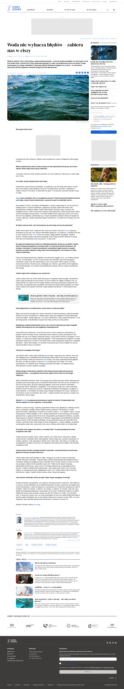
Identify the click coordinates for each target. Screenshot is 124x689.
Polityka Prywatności (103, 126)
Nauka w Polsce (96, 1)
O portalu (17, 684)
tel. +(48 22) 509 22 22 (35, 658)
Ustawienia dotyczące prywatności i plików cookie (70, 684)
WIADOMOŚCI (95, 165)
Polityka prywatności (38, 684)
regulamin (101, 116)
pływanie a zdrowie (51, 544)
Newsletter (26, 684)
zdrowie (36, 504)
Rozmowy (50, 10)
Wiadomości (31, 10)
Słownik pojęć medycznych (15, 660)
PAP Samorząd (86, 1)
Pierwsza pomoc (104, 38)
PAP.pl (59, 1)
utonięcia (19, 544)
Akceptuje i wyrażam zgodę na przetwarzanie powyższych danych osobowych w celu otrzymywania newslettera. (104, 118)
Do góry (113, 678)
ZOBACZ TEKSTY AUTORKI (74, 540)
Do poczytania (70, 10)
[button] (114, 10)
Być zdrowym (94, 38)
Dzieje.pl (104, 1)
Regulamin (50, 684)
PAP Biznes (66, 1)
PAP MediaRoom (76, 1)
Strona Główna (84, 38)
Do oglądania (91, 10)
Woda (18, 198)
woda (68, 230)
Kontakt (9, 684)
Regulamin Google (96, 128)
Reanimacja (113, 38)
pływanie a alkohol (37, 544)
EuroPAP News (113, 1)
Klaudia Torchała (18, 56)
